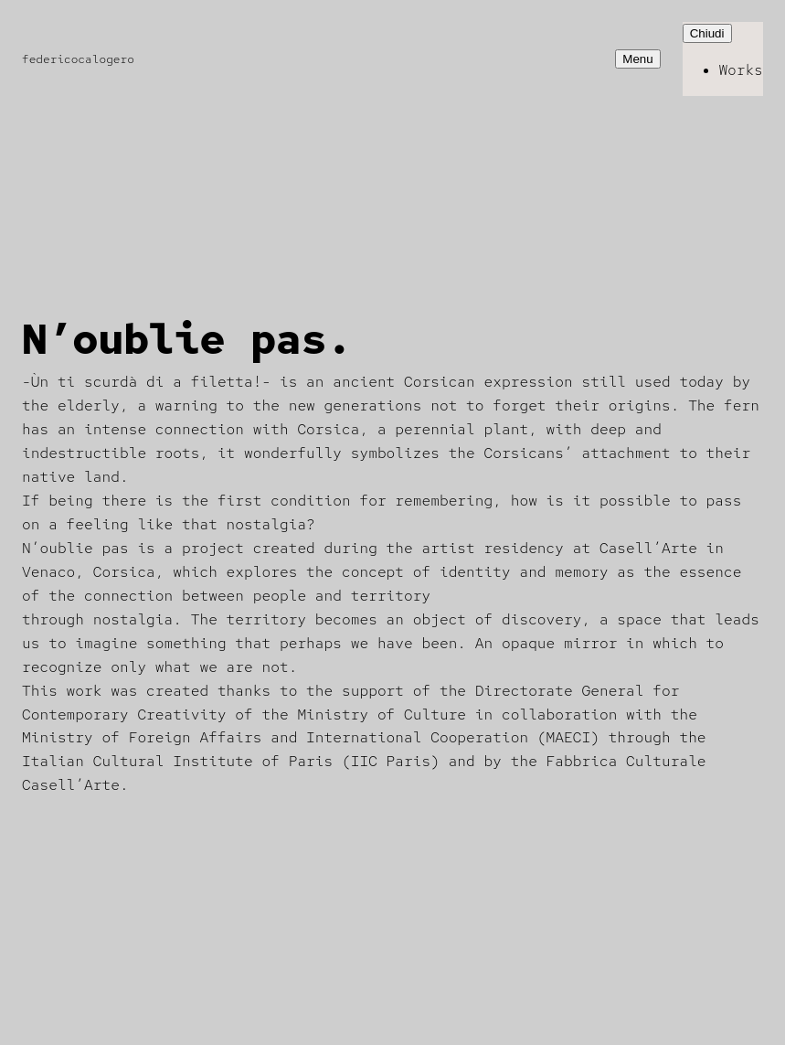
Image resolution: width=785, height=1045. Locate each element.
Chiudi (707, 33)
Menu (637, 59)
